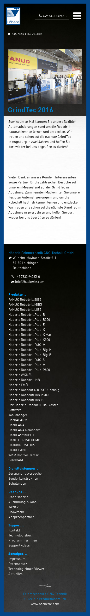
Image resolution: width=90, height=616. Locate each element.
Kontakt (14, 530)
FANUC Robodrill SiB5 (24, 299)
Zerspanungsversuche (25, 473)
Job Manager (17, 415)
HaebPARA (16, 425)
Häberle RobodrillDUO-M (26, 345)
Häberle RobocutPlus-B (25, 400)
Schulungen (17, 483)
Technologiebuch (21, 535)
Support (14, 525)
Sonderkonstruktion (23, 478)
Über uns (15, 492)
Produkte (15, 294)
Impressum (16, 559)
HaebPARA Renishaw (24, 430)
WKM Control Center (23, 455)
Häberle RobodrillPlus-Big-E (29, 355)
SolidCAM (15, 460)
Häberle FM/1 (18, 385)
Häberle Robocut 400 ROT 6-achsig (34, 390)
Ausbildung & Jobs (22, 502)
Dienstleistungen (21, 468)
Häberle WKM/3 (19, 375)
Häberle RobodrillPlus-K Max (30, 334)
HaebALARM (17, 420)
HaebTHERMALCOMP (24, 440)
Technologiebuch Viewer (26, 569)
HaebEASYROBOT (21, 435)
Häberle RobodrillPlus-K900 (29, 339)
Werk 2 (13, 507)
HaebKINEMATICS (21, 445)
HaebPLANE (17, 450)
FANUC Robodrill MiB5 (25, 304)
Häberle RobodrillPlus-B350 (29, 319)
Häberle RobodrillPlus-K (26, 329)
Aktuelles (15, 574)
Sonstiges (16, 554)
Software (14, 410)
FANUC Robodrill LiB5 (24, 309)
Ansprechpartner (21, 517)
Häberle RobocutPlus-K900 (28, 395)
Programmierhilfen (22, 540)
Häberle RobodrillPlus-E (26, 324)
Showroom (16, 512)
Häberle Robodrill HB (24, 380)
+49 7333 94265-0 (55, 16)
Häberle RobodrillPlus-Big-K (29, 350)
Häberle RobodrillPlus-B (26, 314)
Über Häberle (18, 497)
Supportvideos (19, 545)
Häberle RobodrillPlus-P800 (29, 370)
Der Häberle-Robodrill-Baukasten (33, 405)
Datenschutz (17, 564)
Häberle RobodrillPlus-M (26, 365)
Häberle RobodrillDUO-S (26, 360)
